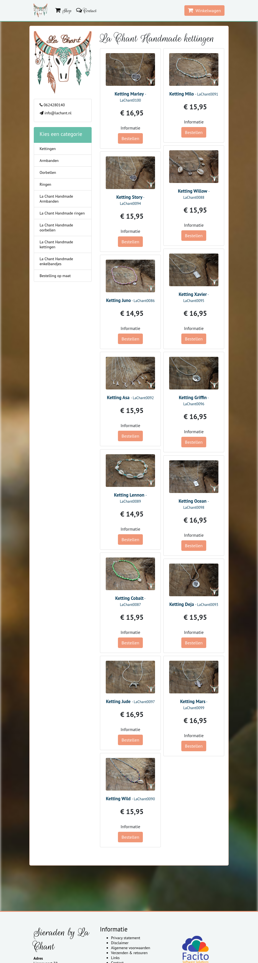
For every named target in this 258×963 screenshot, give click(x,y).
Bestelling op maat (55, 275)
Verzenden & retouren (129, 952)
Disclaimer (119, 942)
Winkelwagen (204, 10)
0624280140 (52, 104)
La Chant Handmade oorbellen (56, 228)
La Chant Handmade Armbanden (56, 199)
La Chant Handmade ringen (62, 213)
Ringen (45, 184)
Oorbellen (48, 172)
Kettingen (48, 148)
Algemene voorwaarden (130, 947)
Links (115, 957)
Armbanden (49, 160)
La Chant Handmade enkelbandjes (56, 261)
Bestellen (130, 138)
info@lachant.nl (55, 112)
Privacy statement (125, 937)
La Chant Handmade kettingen (56, 244)
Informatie (130, 128)
